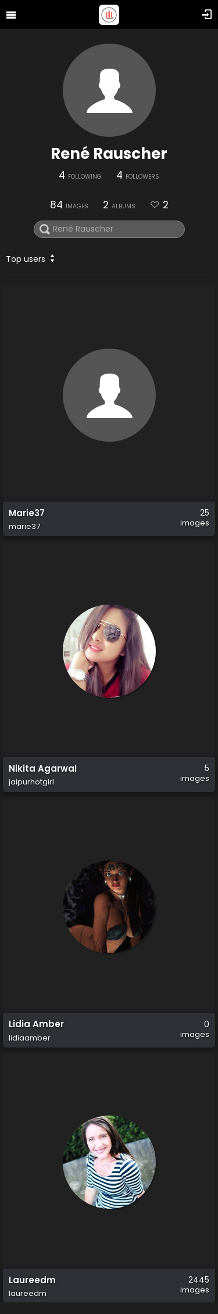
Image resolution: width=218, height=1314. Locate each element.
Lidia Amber (36, 1025)
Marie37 (27, 513)
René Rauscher (109, 153)
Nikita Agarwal (43, 769)
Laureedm (32, 1280)
